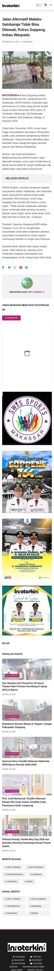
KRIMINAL (37, 874)
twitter (37, 957)
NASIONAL (12, 881)
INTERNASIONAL (15, 874)
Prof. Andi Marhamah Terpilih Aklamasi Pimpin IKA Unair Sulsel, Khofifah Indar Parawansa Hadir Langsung (24, 802)
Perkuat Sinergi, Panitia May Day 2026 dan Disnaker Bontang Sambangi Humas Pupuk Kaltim (26, 843)
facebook (20, 957)
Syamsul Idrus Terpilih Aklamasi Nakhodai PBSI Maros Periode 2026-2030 (25, 763)
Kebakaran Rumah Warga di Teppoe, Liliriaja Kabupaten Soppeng (27, 726)
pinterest (37, 960)
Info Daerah (12, 716)
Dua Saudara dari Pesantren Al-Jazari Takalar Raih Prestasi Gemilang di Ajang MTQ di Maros (24, 686)
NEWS (30, 881)
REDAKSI (14, 967)
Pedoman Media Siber (33, 967)
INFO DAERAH (37, 867)
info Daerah (12, 675)
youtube (37, 963)
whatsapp (19, 960)
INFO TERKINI (13, 867)
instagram (19, 963)
